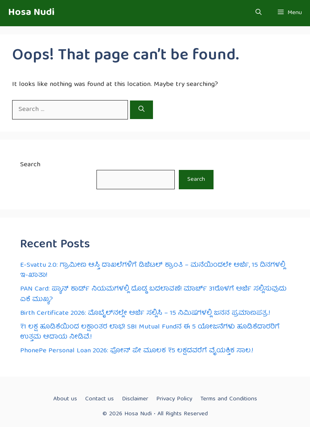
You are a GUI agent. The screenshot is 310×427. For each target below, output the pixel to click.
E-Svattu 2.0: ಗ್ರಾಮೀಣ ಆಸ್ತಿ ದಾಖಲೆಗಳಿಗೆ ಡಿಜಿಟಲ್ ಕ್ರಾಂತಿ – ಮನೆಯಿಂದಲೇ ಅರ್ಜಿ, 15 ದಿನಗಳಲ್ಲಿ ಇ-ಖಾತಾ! (152, 271)
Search (30, 165)
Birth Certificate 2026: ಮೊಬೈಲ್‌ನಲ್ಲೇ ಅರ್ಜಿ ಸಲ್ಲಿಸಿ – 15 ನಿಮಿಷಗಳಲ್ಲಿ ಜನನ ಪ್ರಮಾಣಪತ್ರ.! (145, 313)
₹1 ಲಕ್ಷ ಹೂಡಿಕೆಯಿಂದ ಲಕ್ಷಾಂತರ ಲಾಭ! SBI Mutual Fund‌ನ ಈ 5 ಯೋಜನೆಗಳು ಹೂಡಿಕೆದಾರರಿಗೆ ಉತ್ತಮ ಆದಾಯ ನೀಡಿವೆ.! (150, 332)
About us (65, 399)
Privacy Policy (174, 399)
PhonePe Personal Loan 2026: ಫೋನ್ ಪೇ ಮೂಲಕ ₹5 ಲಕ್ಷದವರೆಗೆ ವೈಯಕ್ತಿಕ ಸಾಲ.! (136, 351)
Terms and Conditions (228, 399)
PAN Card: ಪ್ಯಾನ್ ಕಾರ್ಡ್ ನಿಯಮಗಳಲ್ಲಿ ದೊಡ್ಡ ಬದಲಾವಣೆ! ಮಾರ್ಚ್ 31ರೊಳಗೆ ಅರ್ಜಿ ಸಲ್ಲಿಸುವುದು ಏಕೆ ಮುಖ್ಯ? (153, 294)
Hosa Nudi (31, 13)
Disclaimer (135, 399)
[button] (258, 13)
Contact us (99, 399)
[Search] (141, 109)
